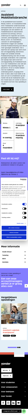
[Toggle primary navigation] (25, 5)
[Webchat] (24, 411)
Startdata (14, 262)
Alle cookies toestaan (14, 227)
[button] (12, 347)
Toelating (14, 255)
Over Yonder (6, 396)
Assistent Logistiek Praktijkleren (11, 331)
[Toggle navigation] (25, 382)
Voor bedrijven (7, 392)
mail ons (6, 376)
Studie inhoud (14, 252)
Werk (14, 258)
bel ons (5, 370)
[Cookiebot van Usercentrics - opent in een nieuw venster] (20, 179)
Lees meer (6, 89)
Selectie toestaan (14, 232)
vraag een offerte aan (10, 411)
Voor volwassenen (9, 387)
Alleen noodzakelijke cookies (13, 237)
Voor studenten (8, 382)
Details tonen (20, 223)
